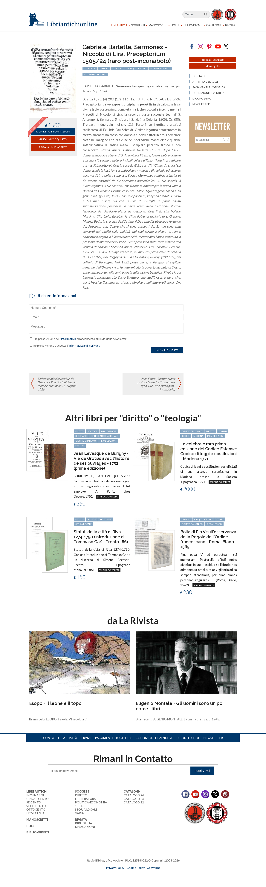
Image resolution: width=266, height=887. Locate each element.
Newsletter (213, 738)
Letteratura (85, 798)
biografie (81, 436)
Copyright (153, 867)
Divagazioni (85, 826)
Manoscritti (158, 25)
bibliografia (108, 431)
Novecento (35, 813)
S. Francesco (214, 524)
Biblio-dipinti (193, 25)
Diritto (81, 795)
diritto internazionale (104, 436)
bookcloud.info (140, 873)
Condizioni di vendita (154, 738)
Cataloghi (213, 25)
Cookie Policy (136, 867)
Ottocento (35, 809)
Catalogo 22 (134, 802)
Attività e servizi (77, 738)
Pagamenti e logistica (113, 738)
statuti (222, 431)
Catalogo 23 (134, 798)
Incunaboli (35, 795)
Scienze (81, 806)
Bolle (175, 25)
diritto (79, 431)
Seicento (33, 802)
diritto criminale (192, 431)
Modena (198, 436)
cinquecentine (203, 519)
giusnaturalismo (85, 440)
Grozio (79, 445)
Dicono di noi (187, 738)
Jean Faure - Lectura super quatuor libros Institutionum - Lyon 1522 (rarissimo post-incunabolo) (156, 384)
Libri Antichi (118, 25)
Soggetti (138, 25)
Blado (220, 519)
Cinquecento (37, 798)
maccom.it (122, 873)
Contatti (51, 738)
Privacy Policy (115, 867)
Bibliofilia (83, 823)
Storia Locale (86, 809)
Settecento (36, 806)
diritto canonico (192, 524)
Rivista (230, 25)
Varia (79, 813)
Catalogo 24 (134, 795)
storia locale (83, 524)
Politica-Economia (91, 802)
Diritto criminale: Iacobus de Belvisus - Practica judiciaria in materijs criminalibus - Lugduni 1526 (57, 384)
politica (92, 431)
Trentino (105, 519)
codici (185, 436)
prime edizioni (108, 440)
